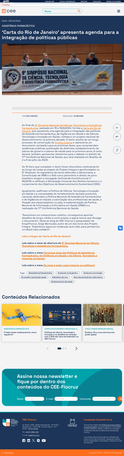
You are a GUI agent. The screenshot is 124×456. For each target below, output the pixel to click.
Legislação (97, 1)
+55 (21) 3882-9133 (32, 432)
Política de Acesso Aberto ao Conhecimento (102, 426)
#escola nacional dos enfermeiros (88, 277)
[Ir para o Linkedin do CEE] (28, 440)
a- (117, 127)
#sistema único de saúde (62, 281)
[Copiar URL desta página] (117, 150)
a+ (117, 136)
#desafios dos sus (60, 277)
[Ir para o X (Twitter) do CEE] (33, 440)
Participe (84, 1)
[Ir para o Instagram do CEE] (38, 440)
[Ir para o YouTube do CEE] (44, 440)
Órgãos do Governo (113, 1)
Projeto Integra (63, 142)
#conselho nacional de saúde (33, 277)
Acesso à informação (67, 1)
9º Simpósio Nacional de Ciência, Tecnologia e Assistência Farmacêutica (62, 127)
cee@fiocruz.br (33, 435)
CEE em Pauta (14, 20)
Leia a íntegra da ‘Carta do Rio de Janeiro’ (46, 236)
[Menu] (118, 11)
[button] (59, 348)
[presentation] (47, 348)
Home (4, 20)
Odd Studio (9, 453)
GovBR (6, 1)
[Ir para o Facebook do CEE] (23, 440)
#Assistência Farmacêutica (40, 273)
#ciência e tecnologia (93, 273)
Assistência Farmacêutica (18, 25)
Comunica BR (49, 1)
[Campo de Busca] (59, 11)
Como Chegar (33, 428)
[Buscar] (78, 11)
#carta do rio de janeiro (68, 273)
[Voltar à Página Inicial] (9, 11)
